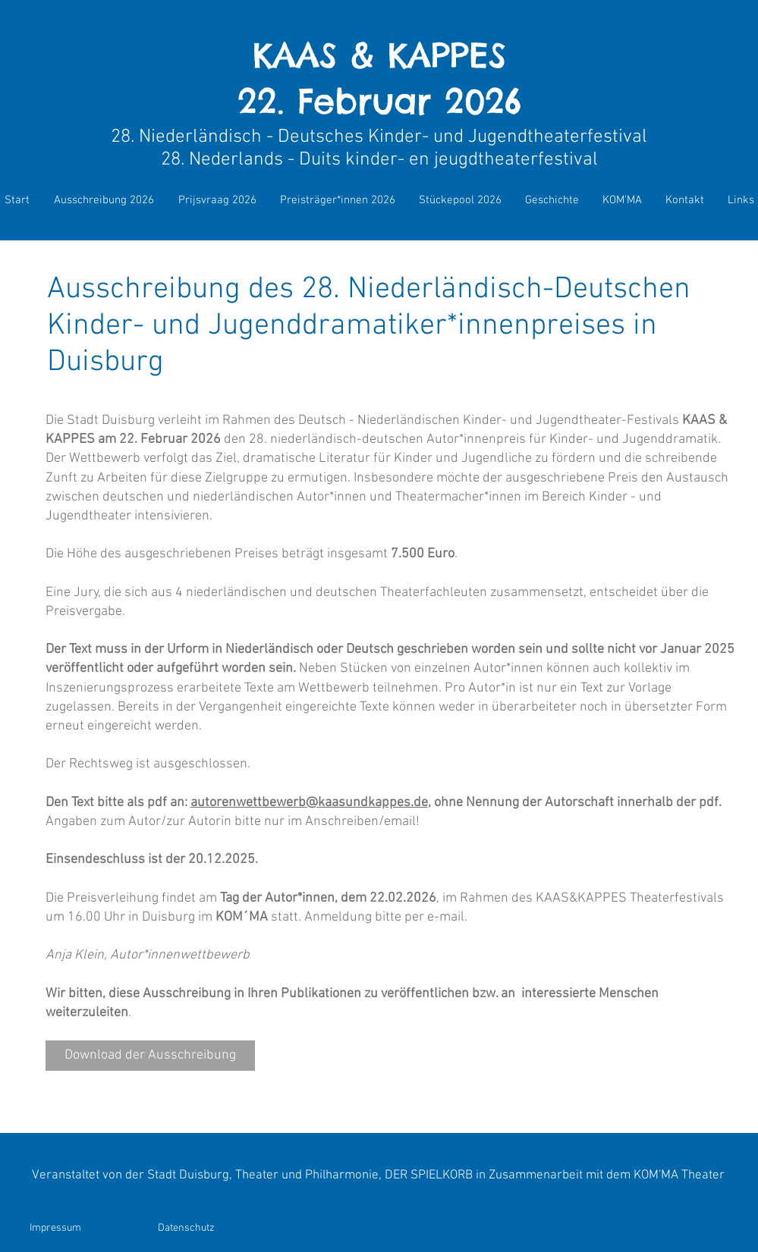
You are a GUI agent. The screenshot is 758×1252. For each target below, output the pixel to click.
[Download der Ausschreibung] (150, 1055)
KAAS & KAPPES (379, 55)
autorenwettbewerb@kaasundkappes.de (309, 803)
